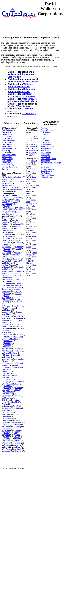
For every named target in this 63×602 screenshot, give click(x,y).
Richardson (8, 394)
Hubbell (19, 271)
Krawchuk (8, 410)
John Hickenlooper (31, 178)
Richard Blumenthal (9, 167)
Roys (6, 447)
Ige (6, 259)
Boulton (19, 267)
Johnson (7, 345)
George (10, 191)
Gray (30, 140)
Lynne (6, 226)
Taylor (6, 382)
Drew (6, 245)
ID (3, 275)
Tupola (7, 261)
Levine (18, 249)
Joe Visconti (7, 136)
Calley (18, 328)
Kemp (8, 253)
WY (3, 449)
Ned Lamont (7, 144)
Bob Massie (18, 302)
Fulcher (17, 275)
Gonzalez (8, 300)
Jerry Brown (31, 170)
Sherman (32, 151)
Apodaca (21, 359)
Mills (19, 316)
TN (3, 431)
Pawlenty (8, 343)
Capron (18, 320)
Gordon (7, 451)
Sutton (7, 379)
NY (3, 367)
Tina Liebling (18, 337)
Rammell (18, 451)
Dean (17, 431)
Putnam (7, 249)
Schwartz (17, 365)
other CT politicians (20, 106)
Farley (15, 202)
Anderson (17, 447)
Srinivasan (8, 238)
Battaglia (17, 273)
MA (3, 298)
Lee (15, 433)
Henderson (8, 198)
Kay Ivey (8, 185)
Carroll (17, 261)
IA (3, 265)
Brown (8, 400)
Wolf (7, 404)
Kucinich (7, 377)
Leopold (7, 267)
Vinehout (7, 445)
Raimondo (9, 412)
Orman (18, 294)
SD (3, 427)
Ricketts (8, 349)
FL (3, 247)
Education (45, 140)
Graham (18, 247)
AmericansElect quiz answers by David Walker (22, 100)
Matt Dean (8, 341)
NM (3, 355)
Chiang (7, 206)
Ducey (7, 200)
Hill (5, 255)
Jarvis (19, 351)
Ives (20, 287)
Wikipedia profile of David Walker (20, 85)
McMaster (9, 418)
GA (3, 253)
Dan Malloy (6, 132)
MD (3, 306)
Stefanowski (9, 236)
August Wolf (7, 157)
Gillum (7, 247)
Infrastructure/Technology (51, 163)
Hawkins (7, 369)
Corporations (46, 134)
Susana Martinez (32, 229)
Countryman (9, 187)
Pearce (7, 357)
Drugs (43, 138)
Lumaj (15, 240)
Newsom (8, 204)
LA (27, 142)
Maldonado (8, 398)
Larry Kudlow (7, 138)
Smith (10, 332)
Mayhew (9, 316)
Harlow (18, 443)
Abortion (44, 128)
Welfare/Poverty (47, 177)
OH (3, 373)
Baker (8, 298)
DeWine (9, 373)
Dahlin (19, 449)
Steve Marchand (10, 353)
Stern (18, 441)
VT (3, 439)
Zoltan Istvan (9, 214)
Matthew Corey (8, 165)
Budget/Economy (47, 130)
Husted (7, 375)
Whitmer (8, 324)
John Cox (11, 212)
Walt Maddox (17, 189)
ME (3, 316)
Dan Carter (6, 161)
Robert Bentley (31, 162)
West (20, 198)
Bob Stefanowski (8, 130)
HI (3, 259)
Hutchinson (9, 195)
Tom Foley (6, 151)
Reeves (32, 153)
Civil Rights (45, 132)
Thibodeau (18, 318)
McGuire (7, 269)
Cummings (11, 308)
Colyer (17, 292)
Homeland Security (48, 159)
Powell (18, 396)
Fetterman (8, 406)
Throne (8, 449)
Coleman (7, 335)
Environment (46, 144)
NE (3, 349)
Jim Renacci (19, 382)
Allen (6, 216)
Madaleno (8, 310)
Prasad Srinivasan (9, 148)
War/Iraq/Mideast (47, 175)
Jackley (18, 427)
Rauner (7, 283)
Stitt (7, 390)
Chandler (32, 138)
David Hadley (18, 210)
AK (3, 177)
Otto (6, 337)
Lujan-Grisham (11, 355)
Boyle (6, 318)
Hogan (8, 306)
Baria (34, 148)
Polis (16, 226)
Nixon (18, 367)
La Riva (16, 216)
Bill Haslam (30, 262)
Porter (6, 273)
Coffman (7, 228)
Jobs (42, 165)
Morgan (7, 416)
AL (3, 185)
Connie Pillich (12, 384)
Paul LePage (30, 207)
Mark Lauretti (7, 142)
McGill (6, 420)
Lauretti (18, 243)
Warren (7, 424)
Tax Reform (45, 173)
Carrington (8, 193)
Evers (18, 445)
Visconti (7, 243)
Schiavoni (8, 386)
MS (27, 148)
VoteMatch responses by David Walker (21, 95)
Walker (8, 177)
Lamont (18, 234)
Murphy (19, 335)
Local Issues (46, 167)
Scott (7, 439)
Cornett (17, 390)
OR (3, 400)
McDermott (8, 263)
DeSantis (8, 251)
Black (6, 433)
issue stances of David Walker (22, 82)
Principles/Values (47, 169)
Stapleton (8, 232)
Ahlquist (7, 279)
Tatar (6, 330)
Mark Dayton (31, 223)
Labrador (7, 277)
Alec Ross (20, 306)
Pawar (6, 285)
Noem (7, 427)
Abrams (15, 255)
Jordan (7, 281)
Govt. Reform (46, 153)
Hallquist (7, 441)
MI (3, 324)
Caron (6, 322)
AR (3, 195)
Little (6, 275)
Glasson (7, 271)
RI (3, 412)
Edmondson (9, 392)
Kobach (7, 294)
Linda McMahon (8, 140)
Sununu (9, 351)
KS (3, 290)
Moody (7, 320)
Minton (18, 279)
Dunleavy (18, 177)
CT (3, 234)
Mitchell (7, 220)
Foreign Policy (46, 148)
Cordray (18, 388)
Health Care (45, 157)
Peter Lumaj (7, 146)
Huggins (7, 181)
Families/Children (47, 146)
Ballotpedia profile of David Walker (21, 90)
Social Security (46, 171)
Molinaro (7, 371)
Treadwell (8, 183)
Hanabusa (16, 259)
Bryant (17, 424)
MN (3, 332)
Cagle (17, 253)
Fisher (7, 363)
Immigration (45, 161)
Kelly (6, 296)
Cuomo (8, 367)
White (6, 437)
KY (27, 134)
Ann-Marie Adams (9, 155)
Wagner (7, 408)
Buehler (15, 402)
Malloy (7, 234)
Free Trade (45, 151)
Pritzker (10, 287)
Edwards (32, 144)
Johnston (9, 218)
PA (3, 404)
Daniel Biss (19, 285)
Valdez (16, 437)
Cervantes (8, 359)
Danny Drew (7, 134)
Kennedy (18, 283)
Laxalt (6, 365)
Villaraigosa (8, 208)
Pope (16, 420)
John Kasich (31, 237)
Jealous (7, 312)
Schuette (7, 328)
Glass (17, 435)
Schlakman (8, 314)
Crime (43, 136)
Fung (17, 414)
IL (3, 283)
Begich (18, 181)
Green (7, 431)
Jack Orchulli (7, 163)
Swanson (8, 347)
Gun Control (45, 155)
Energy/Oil (45, 142)
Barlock (18, 224)
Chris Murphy (7, 159)
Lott (30, 155)
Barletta (19, 408)
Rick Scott (35, 185)
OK (3, 390)
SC (3, 418)
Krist (19, 349)
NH (3, 351)
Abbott (7, 435)
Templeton (8, 422)
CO (3, 218)
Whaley (7, 388)
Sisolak (19, 363)
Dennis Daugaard (31, 254)
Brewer (8, 290)
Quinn (18, 312)
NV (3, 363)
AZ (3, 200)
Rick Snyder (30, 215)
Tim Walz (15, 326)
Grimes (31, 136)
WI (3, 443)
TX (3, 435)
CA (3, 204)
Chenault (7, 179)
